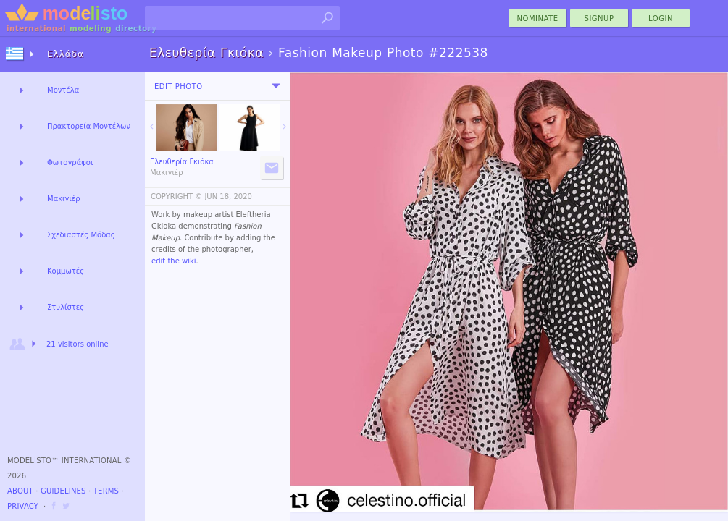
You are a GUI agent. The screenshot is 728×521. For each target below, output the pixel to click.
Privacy (22, 506)
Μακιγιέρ (63, 199)
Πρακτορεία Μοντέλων (88, 126)
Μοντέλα (63, 90)
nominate (537, 18)
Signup (599, 18)
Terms (106, 491)
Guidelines (63, 491)
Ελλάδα (65, 54)
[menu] (276, 86)
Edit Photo (178, 86)
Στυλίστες (65, 307)
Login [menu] (660, 18)
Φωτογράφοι (70, 162)
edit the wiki (173, 261)
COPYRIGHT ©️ (176, 196)
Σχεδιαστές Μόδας (81, 235)
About (20, 491)
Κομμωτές (65, 271)
